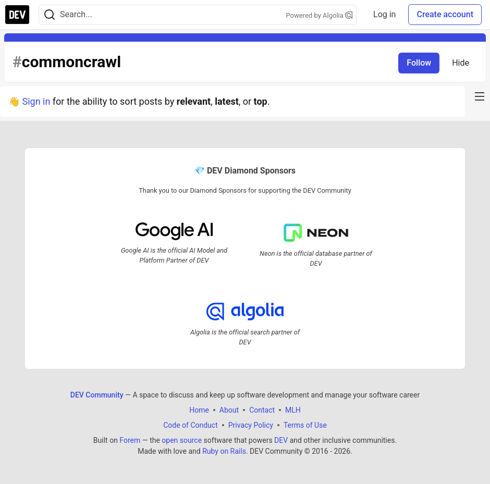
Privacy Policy (250, 425)
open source (182, 440)
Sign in (36, 101)
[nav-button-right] (479, 96)
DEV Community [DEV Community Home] (97, 395)
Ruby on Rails (224, 451)
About (229, 410)
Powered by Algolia (319, 15)
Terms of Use (305, 425)
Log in (384, 14)
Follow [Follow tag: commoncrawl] (419, 63)
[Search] (49, 14)
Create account (444, 14)
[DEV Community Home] (17, 14)
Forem (129, 440)
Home (199, 410)
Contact (262, 410)
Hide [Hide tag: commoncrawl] (460, 63)
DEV (281, 440)
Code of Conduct (190, 425)
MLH (293, 410)
